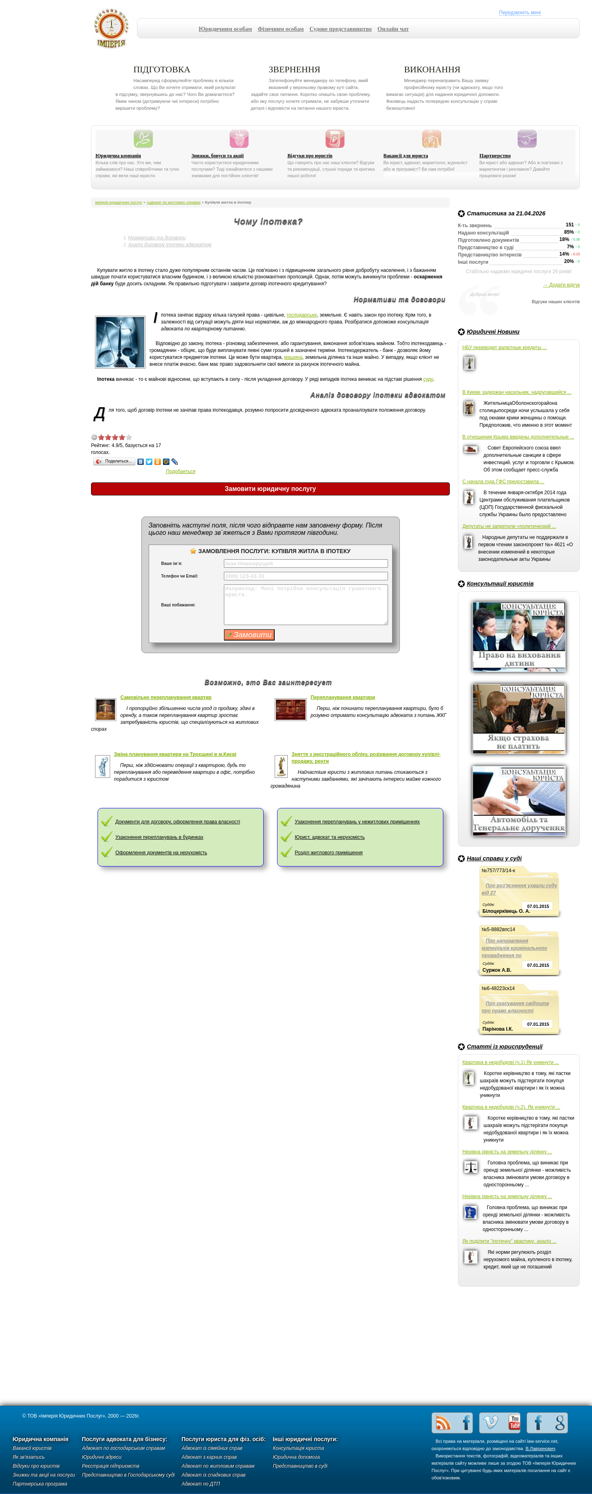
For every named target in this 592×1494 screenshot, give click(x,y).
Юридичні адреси (101, 1457)
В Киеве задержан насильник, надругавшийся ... (517, 392)
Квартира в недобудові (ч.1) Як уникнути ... (510, 1062)
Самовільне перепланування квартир (165, 697)
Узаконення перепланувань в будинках (159, 837)
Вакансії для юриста (406, 156)
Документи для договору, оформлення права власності (177, 822)
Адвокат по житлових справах (174, 202)
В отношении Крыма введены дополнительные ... (518, 437)
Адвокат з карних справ (209, 1457)
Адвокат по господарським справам (123, 1448)
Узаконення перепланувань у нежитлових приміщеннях (357, 822)
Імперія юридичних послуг (114, 28)
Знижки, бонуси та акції (217, 156)
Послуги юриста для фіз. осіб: (224, 1439)
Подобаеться (180, 471)
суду (428, 379)
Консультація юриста (298, 1448)
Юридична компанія (118, 156)
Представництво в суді (300, 1466)
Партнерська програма (40, 1484)
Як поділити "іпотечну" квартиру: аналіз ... (509, 1241)
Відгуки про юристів (309, 156)
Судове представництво (341, 29)
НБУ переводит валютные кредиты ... (504, 347)
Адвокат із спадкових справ (213, 1475)
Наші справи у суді (494, 858)
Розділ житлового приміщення (329, 853)
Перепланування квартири (343, 697)
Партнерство (495, 155)
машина (293, 357)
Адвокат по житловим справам (218, 1466)
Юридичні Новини (493, 331)
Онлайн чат (393, 29)
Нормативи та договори (156, 238)
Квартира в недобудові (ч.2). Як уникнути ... (511, 1107)
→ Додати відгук (561, 285)
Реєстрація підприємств (110, 1466)
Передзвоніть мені (519, 12)
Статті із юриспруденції (504, 1046)
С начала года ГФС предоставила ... (503, 481)
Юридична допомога (296, 1457)
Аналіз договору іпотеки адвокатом (169, 245)
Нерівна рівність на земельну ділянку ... (507, 1152)
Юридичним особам (225, 29)
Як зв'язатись (29, 1457)
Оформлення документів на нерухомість (161, 853)
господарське (302, 315)
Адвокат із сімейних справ (212, 1448)
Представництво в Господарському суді (128, 1475)
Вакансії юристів (32, 1448)
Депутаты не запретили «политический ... (509, 526)
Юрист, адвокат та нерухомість (330, 837)
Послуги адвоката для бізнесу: (124, 1439)
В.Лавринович (540, 1448)
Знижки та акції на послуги (44, 1475)
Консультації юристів (500, 583)
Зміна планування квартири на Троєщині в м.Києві (175, 754)
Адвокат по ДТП (201, 1484)
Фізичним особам (281, 29)
